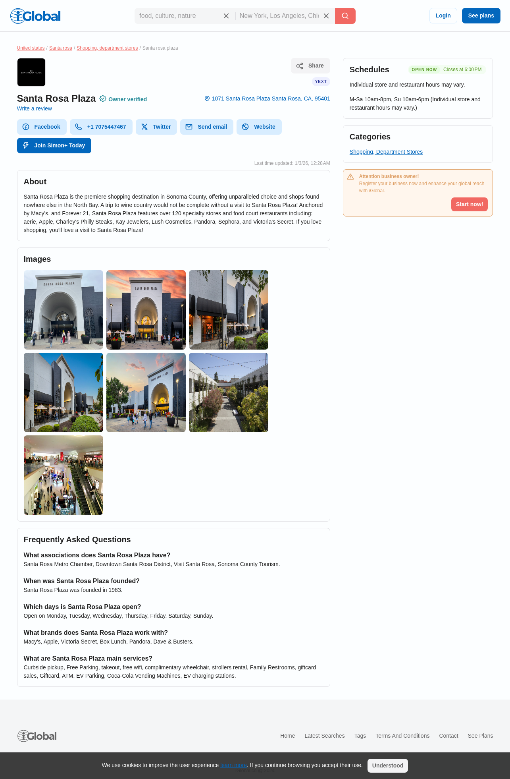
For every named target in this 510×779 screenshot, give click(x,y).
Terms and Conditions (402, 736)
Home (287, 736)
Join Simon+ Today (53, 145)
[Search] (345, 16)
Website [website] (258, 127)
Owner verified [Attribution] (123, 98)
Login (443, 15)
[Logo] (35, 16)
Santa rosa (60, 48)
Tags (360, 736)
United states (31, 48)
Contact (448, 736)
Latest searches (324, 736)
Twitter (155, 127)
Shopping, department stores (107, 48)
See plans (481, 15)
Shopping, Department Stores (386, 152)
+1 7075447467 (100, 127)
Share (310, 66)
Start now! (469, 204)
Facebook (41, 127)
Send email (206, 127)
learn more (233, 765)
